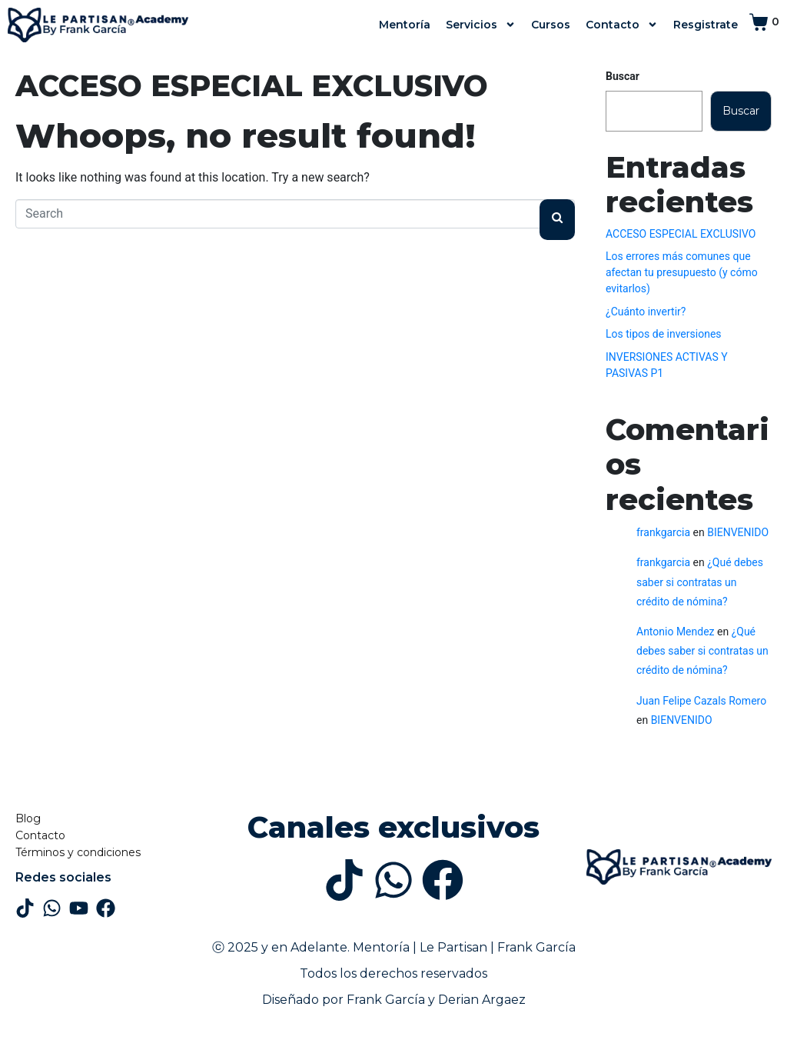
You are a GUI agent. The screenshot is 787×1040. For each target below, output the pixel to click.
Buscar (622, 76)
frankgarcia (663, 532)
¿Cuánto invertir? (646, 311)
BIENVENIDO (738, 532)
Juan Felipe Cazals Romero (701, 701)
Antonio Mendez (675, 631)
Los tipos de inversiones (664, 334)
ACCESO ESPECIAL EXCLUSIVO (251, 86)
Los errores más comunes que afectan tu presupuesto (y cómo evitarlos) (682, 272)
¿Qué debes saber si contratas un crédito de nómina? (699, 581)
